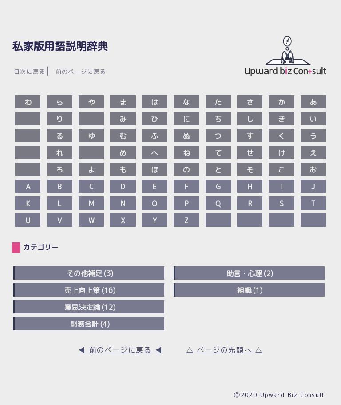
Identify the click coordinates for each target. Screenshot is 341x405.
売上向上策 (82, 290)
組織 (244, 290)
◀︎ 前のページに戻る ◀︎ (120, 350)
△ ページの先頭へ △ (224, 350)
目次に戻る (30, 72)
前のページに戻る (81, 72)
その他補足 (84, 273)
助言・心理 (244, 273)
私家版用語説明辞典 (60, 46)
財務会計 (84, 324)
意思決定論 (82, 307)
